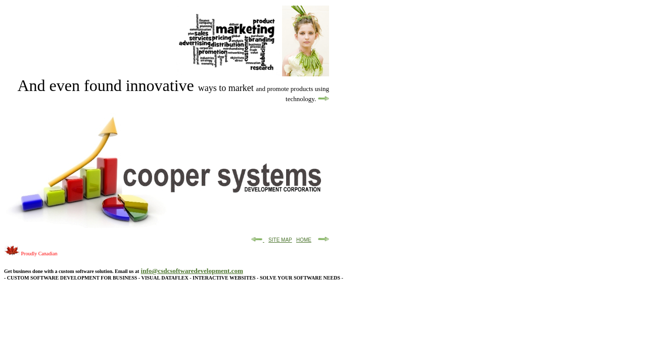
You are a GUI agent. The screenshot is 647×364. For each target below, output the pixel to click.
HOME (303, 240)
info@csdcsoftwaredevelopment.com (192, 271)
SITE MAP (280, 240)
